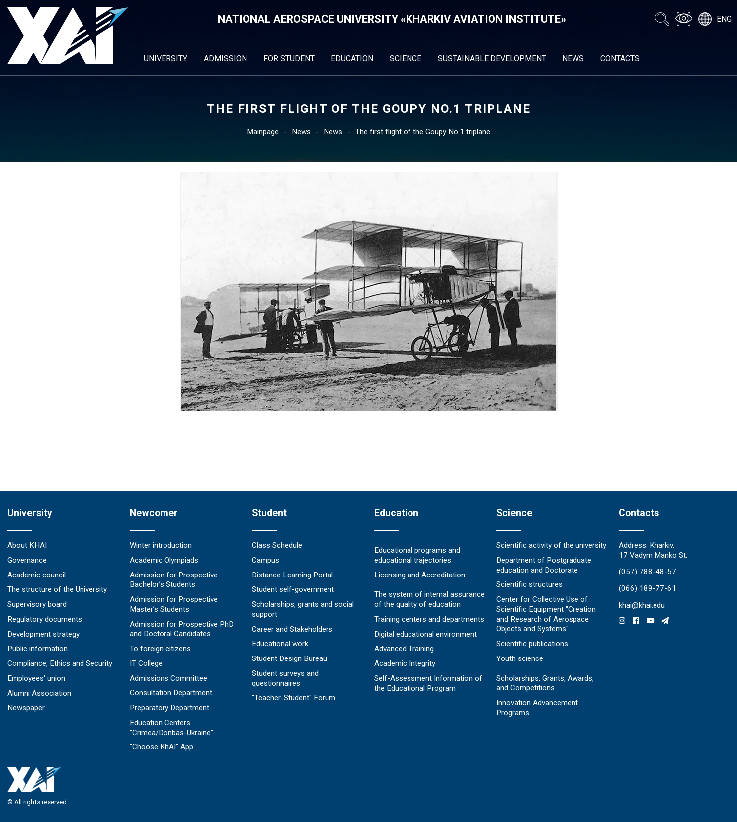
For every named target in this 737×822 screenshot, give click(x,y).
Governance (27, 560)
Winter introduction (161, 545)
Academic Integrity (404, 663)
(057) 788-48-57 (647, 571)
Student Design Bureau (289, 658)
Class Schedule (277, 545)
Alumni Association (39, 693)
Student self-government (293, 589)
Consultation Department (171, 692)
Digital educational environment (425, 634)
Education (352, 58)
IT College (146, 663)
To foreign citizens (160, 648)
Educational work (280, 643)
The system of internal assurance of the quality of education (429, 599)
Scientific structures (529, 584)
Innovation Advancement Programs (537, 707)
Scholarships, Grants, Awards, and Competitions (545, 683)
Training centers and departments (429, 619)
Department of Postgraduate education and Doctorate (543, 565)
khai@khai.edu (642, 605)
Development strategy (43, 634)
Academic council (36, 575)
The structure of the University (57, 589)
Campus (265, 560)
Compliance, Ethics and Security (59, 663)
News (573, 58)
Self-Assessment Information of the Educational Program (428, 683)
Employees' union (36, 678)
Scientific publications (532, 643)
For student (289, 58)
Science (405, 58)
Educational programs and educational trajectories (417, 555)
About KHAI (27, 545)
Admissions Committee (168, 678)
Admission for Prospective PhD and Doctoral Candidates (182, 629)
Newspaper (26, 707)
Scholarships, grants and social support (303, 609)
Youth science (519, 658)
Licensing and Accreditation (419, 575)
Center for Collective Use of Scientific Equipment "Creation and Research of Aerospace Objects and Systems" (546, 614)
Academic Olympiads (164, 560)
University (165, 58)
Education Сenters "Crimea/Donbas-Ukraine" (171, 727)
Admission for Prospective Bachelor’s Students (174, 580)
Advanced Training (404, 648)
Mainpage (263, 131)
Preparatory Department (169, 707)
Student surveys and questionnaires (285, 678)
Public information (37, 648)
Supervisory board (37, 604)
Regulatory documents (44, 619)
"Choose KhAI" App (161, 746)
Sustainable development (492, 58)
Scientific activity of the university (551, 545)
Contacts (620, 58)
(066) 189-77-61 (647, 588)
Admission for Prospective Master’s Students (174, 604)
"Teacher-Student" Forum (293, 697)
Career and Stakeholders (292, 629)
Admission (225, 58)
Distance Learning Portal (292, 575)
